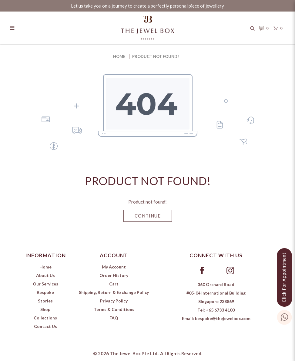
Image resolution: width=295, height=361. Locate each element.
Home (119, 56)
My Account (114, 266)
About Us (45, 275)
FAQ (113, 317)
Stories (45, 300)
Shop (45, 309)
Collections (45, 317)
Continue (148, 215)
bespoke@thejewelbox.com (222, 318)
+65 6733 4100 (220, 309)
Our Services (45, 283)
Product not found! (155, 56)
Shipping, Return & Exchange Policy (114, 292)
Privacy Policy (114, 300)
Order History (113, 275)
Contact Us (45, 326)
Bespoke (45, 292)
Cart (114, 283)
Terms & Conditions (114, 309)
